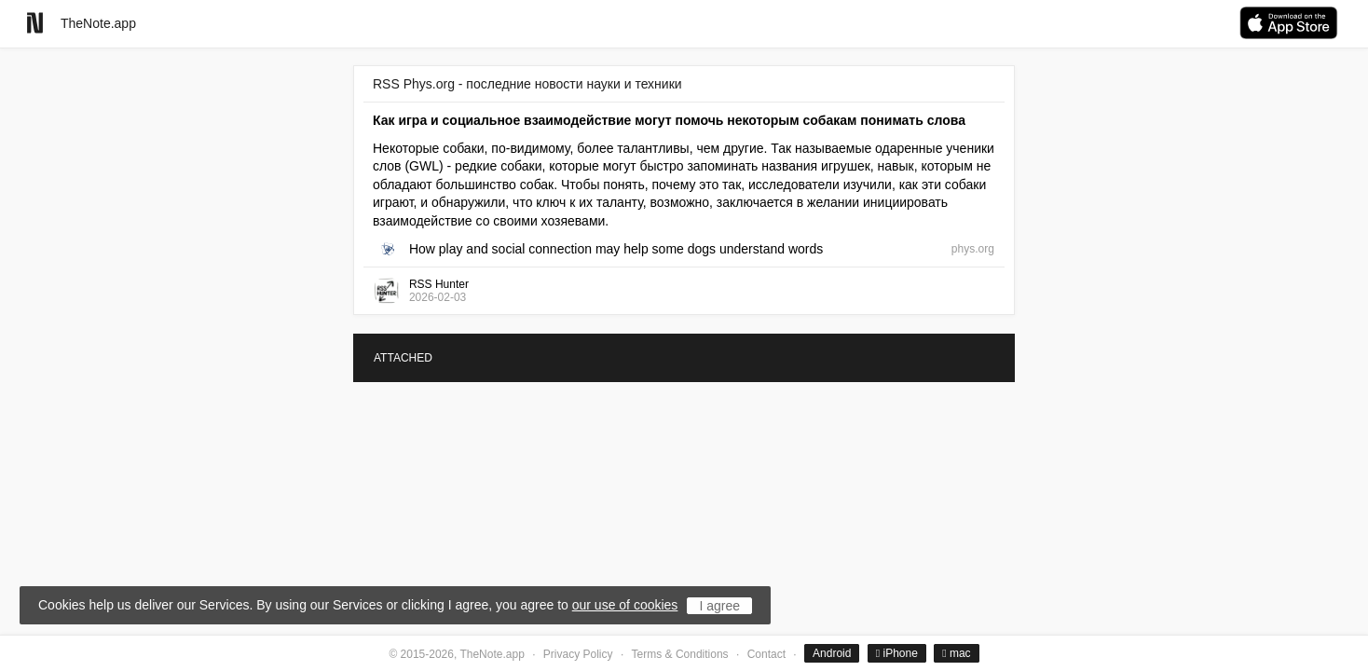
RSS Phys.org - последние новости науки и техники (527, 83)
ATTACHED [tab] (403, 357)
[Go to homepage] (35, 23)
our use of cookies (625, 604)
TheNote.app (98, 23)
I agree (719, 605)
